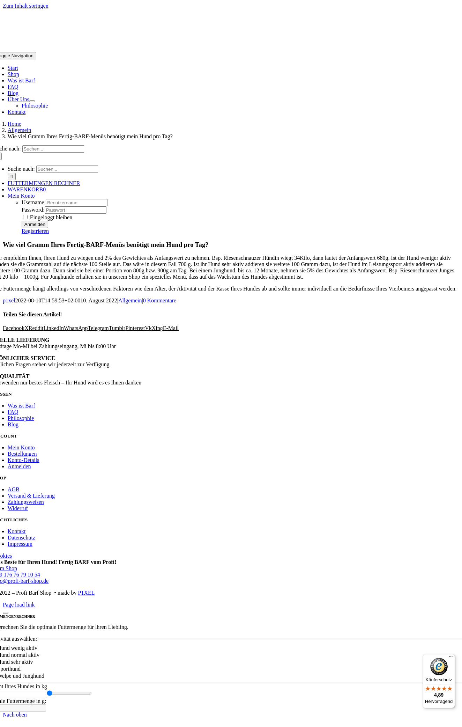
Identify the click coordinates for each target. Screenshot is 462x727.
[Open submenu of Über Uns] (32, 101)
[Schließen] (5, 613)
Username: (34, 202)
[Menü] (451, 658)
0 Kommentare (160, 300)
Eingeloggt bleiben (47, 217)
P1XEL (86, 593)
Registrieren (35, 231)
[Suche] (12, 176)
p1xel (9, 300)
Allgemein (130, 300)
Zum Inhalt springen (26, 6)
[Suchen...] (53, 149)
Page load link (19, 605)
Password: (33, 210)
